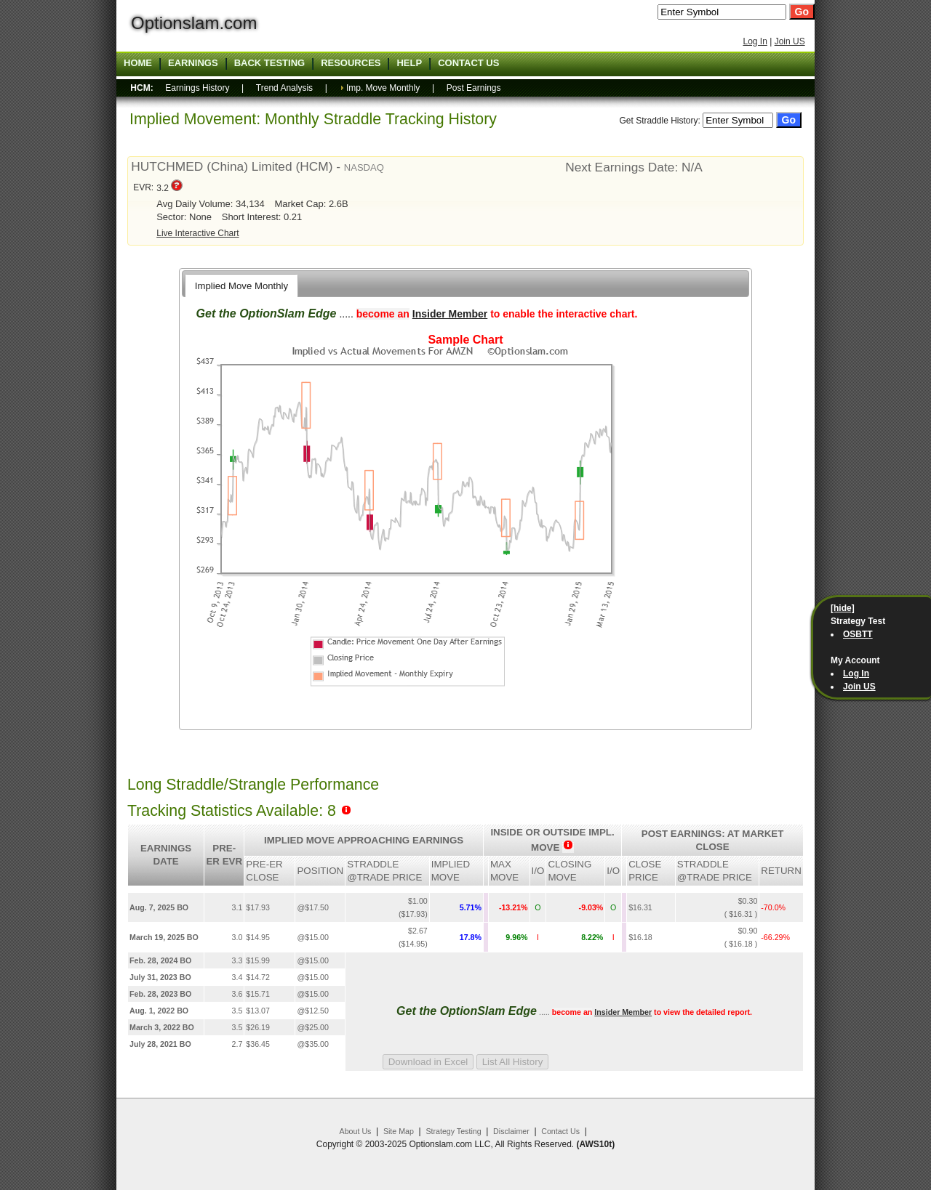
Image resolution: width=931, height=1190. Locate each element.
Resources (350, 63)
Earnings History (197, 88)
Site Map (398, 1131)
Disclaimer (511, 1131)
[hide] (843, 608)
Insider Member (449, 314)
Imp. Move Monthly (383, 88)
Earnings (193, 63)
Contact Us (560, 1131)
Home (138, 63)
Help (409, 63)
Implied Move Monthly (241, 285)
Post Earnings (474, 88)
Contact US (468, 63)
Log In (755, 41)
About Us (356, 1131)
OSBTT (858, 634)
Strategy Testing (453, 1131)
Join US (790, 41)
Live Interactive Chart (197, 233)
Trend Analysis (284, 88)
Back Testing (269, 63)
